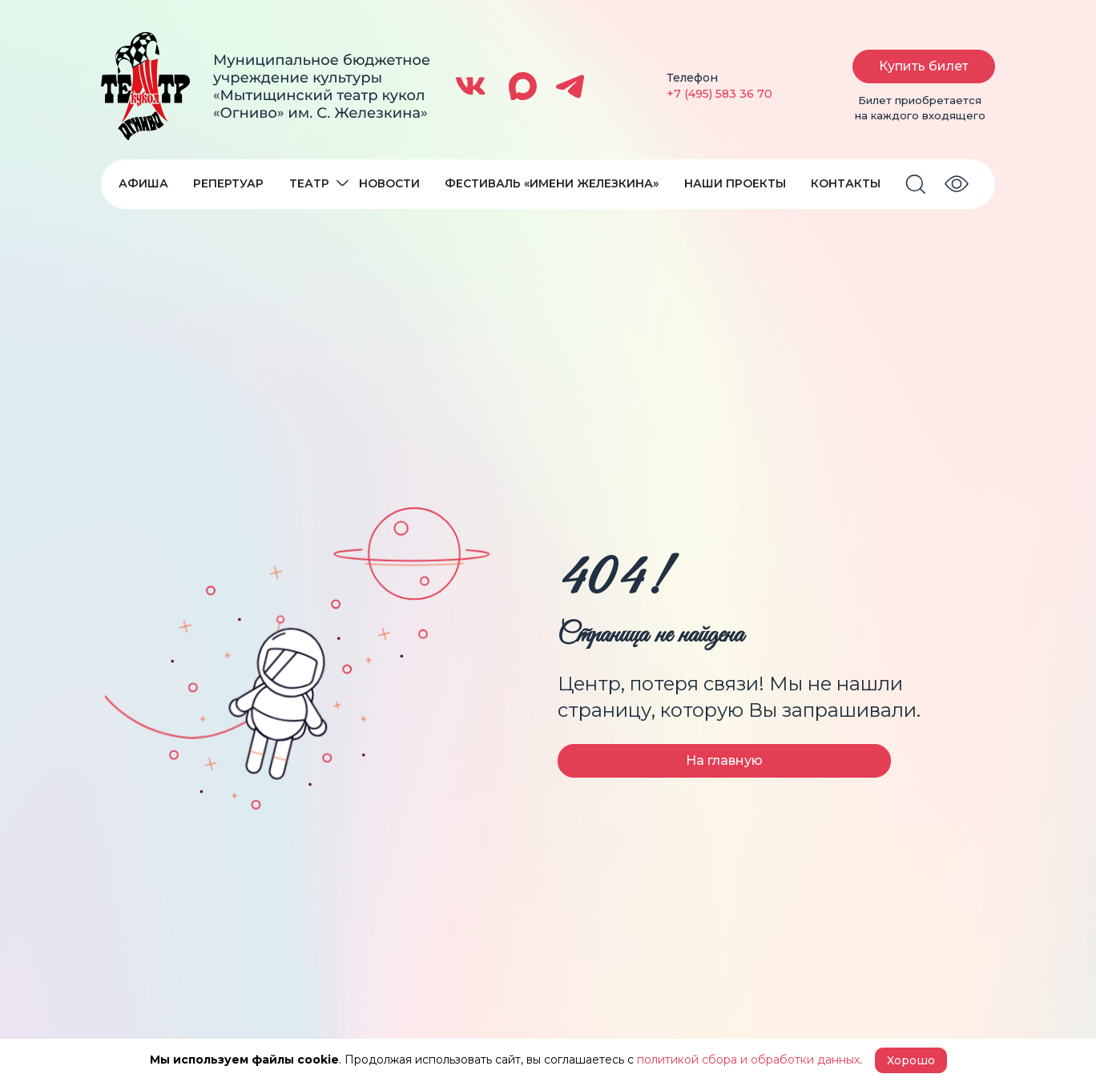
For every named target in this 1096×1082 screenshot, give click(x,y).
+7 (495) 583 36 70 (719, 93)
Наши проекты (735, 183)
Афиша (143, 183)
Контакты (845, 183)
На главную (724, 760)
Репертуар (228, 183)
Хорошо (911, 1060)
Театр (309, 183)
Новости (389, 183)
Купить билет (924, 66)
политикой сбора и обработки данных (748, 1059)
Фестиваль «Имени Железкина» (552, 183)
